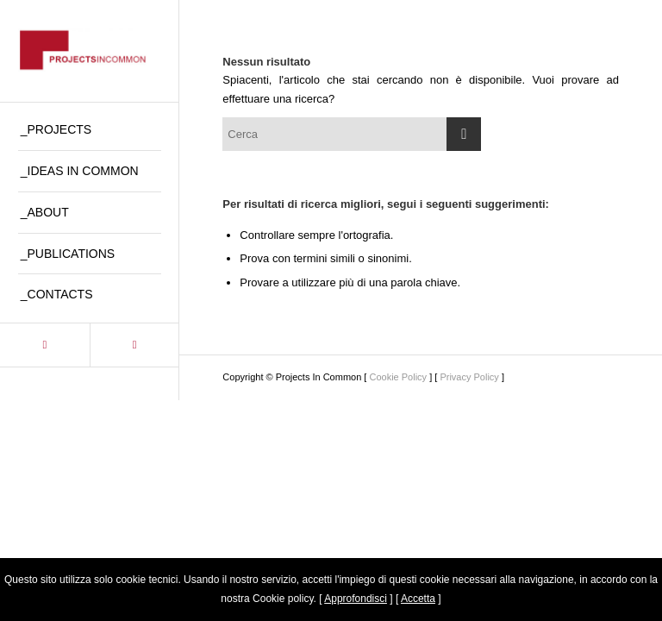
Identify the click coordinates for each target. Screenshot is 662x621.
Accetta (418, 599)
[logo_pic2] (89, 51)
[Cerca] (351, 134)
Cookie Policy (398, 377)
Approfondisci (355, 599)
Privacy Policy (469, 377)
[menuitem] (89, 130)
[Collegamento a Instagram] (134, 345)
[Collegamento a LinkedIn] (45, 345)
